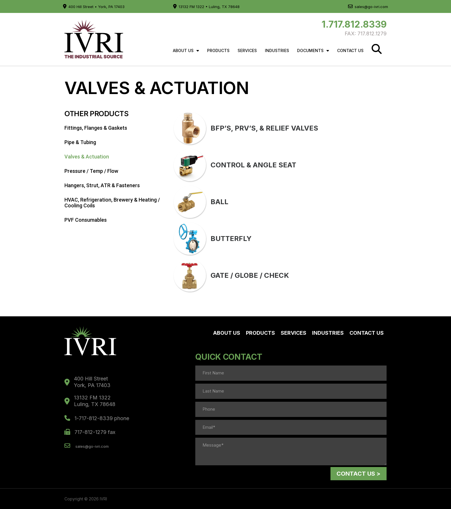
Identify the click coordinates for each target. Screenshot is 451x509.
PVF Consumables (85, 220)
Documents (313, 51)
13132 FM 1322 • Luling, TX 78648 (206, 6)
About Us (186, 51)
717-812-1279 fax (89, 432)
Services (247, 50)
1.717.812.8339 (354, 24)
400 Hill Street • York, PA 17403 (94, 6)
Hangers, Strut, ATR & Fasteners (102, 185)
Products (218, 50)
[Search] (377, 49)
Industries (277, 50)
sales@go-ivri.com (368, 6)
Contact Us (350, 50)
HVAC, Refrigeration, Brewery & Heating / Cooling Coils (112, 202)
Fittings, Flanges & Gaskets (95, 128)
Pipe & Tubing (80, 142)
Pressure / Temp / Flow (91, 171)
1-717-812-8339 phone (96, 418)
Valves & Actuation (86, 157)
